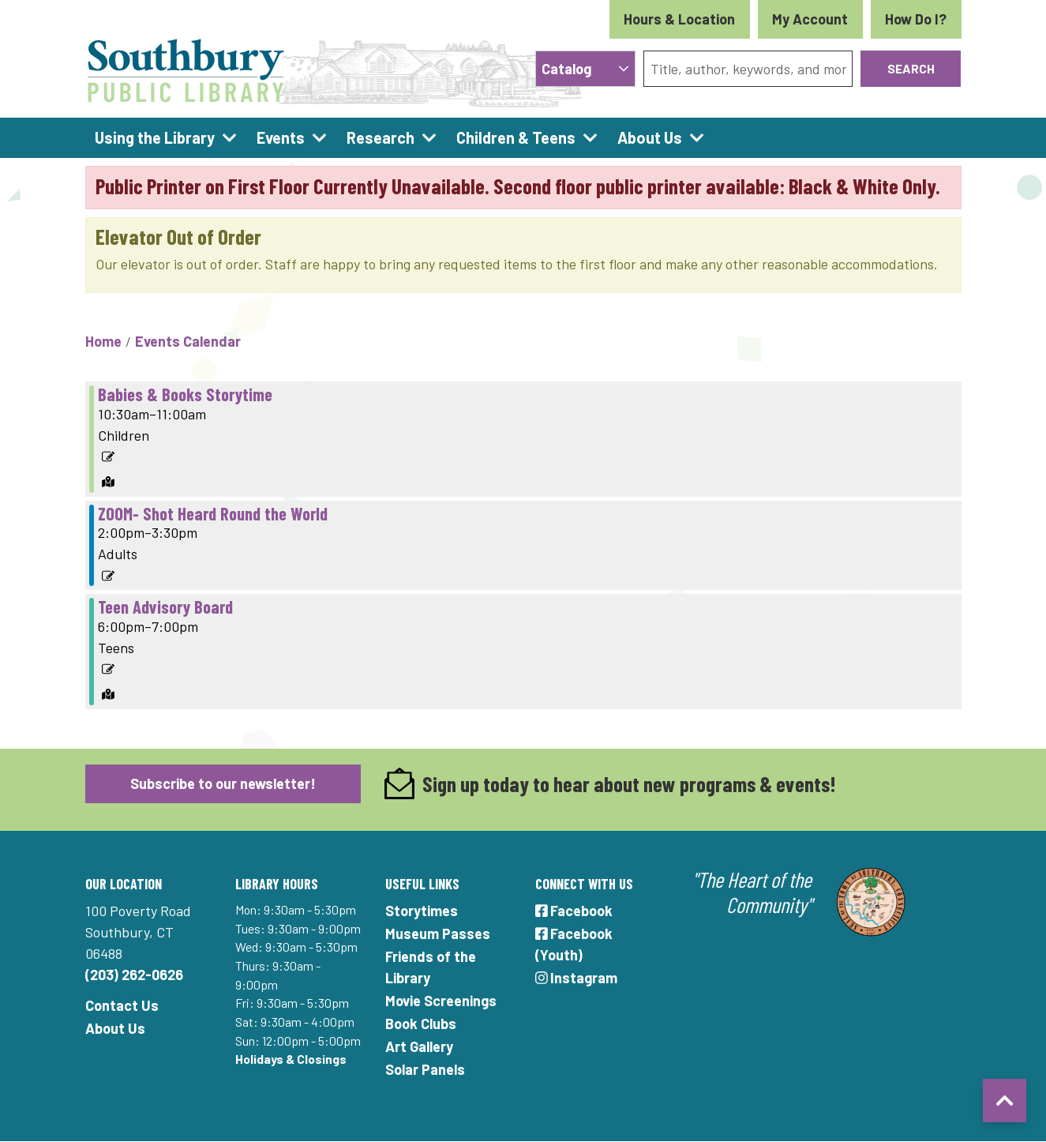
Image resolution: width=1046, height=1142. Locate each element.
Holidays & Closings (291, 1058)
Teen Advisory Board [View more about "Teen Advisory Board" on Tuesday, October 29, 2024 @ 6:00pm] (165, 606)
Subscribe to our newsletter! (223, 783)
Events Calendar (188, 341)
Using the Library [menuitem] (155, 137)
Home (103, 341)
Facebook (574, 910)
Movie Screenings (441, 1000)
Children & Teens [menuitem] (515, 137)
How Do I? (916, 19)
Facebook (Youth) (574, 944)
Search (911, 68)
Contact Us (122, 1005)
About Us (115, 1028)
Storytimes (421, 910)
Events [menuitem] (281, 137)
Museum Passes (437, 933)
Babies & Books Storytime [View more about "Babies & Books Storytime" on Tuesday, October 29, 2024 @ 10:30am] (185, 394)
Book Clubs (420, 1023)
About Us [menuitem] (649, 137)
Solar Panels (425, 1069)
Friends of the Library (430, 967)
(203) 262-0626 (134, 974)
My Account (810, 19)
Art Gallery (419, 1046)
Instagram (576, 977)
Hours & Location (679, 19)
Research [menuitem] (380, 137)
